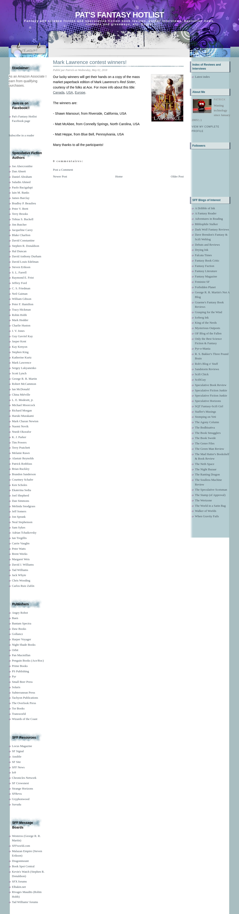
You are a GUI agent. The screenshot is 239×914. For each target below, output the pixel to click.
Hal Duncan (19, 251)
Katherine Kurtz (22, 357)
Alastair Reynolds (23, 458)
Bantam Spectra (21, 623)
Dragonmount (20, 861)
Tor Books (18, 708)
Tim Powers (19, 442)
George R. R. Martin (24, 378)
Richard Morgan (22, 410)
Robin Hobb (19, 315)
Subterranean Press (23, 692)
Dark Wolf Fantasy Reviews (212, 229)
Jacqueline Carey (22, 230)
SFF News (18, 767)
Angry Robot (20, 612)
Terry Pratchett (21, 447)
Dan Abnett (19, 171)
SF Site (16, 762)
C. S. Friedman (21, 288)
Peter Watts (19, 548)
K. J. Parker (19, 437)
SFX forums (19, 881)
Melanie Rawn (21, 453)
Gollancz (17, 634)
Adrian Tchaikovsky (24, 532)
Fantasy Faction (204, 266)
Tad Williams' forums (25, 902)
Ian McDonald (20, 389)
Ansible (16, 756)
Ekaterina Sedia (21, 490)
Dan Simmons (20, 501)
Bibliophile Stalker (206, 224)
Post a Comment (63, 169)
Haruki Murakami (23, 416)
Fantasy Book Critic (207, 260)
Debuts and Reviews (207, 244)
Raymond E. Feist (23, 277)
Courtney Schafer (22, 479)
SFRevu (17, 793)
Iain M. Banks (20, 192)
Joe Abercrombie (22, 166)
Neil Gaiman (20, 293)
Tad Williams (20, 570)
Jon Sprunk (19, 516)
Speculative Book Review (210, 385)
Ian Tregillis (19, 538)
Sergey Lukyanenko (24, 368)
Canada (58, 92)
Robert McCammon (24, 384)
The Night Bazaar (205, 469)
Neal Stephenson (22, 522)
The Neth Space (204, 464)
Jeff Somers (19, 511)
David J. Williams (23, 564)
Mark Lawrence (21, 362)
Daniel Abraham (22, 176)
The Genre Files (204, 443)
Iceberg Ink (202, 317)
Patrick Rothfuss (22, 463)
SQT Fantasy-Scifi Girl (209, 406)
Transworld (19, 714)
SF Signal (18, 751)
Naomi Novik (20, 426)
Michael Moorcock (23, 405)
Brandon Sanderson (24, 474)
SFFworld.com (21, 845)
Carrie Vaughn (20, 543)
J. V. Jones (18, 331)
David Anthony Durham (26, 256)
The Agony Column (207, 422)
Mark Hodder (20, 320)
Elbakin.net (19, 887)
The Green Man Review (209, 448)
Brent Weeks (19, 554)
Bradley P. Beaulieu (24, 203)
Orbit (15, 650)
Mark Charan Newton (25, 421)
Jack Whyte (19, 575)
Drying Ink (201, 250)
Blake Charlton (21, 235)
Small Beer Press (22, 682)
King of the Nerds (206, 322)
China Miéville (21, 394)
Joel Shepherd (20, 495)
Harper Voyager (21, 639)
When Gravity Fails (207, 516)
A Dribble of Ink (205, 208)
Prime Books (20, 666)
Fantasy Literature (206, 271)
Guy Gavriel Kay (22, 336)
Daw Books (19, 629)
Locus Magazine (22, 746)
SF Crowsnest (20, 783)
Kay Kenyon (19, 346)
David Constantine (23, 240)
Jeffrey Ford (19, 283)
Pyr (14, 676)
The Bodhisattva (205, 427)
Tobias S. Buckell (22, 219)
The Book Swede (205, 438)
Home (119, 176)
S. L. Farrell (19, 272)
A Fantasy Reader (205, 213)
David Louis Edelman (25, 261)
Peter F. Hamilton (22, 304)
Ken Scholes (19, 485)
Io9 (14, 772)
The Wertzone (203, 500)
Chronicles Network (24, 777)
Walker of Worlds (205, 511)
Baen (15, 618)
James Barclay (20, 198)
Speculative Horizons (208, 401)
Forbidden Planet (205, 287)
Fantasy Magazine (206, 276)
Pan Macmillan (21, 655)
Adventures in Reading (209, 218)
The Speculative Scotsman (211, 489)
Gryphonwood (20, 799)
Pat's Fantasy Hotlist (119, 15)
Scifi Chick (202, 374)
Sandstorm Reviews (207, 369)
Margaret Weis (21, 559)
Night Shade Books (23, 644)
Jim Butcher (19, 224)
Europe (80, 92)
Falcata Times (203, 255)
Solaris (16, 687)
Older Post (177, 176)
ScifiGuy (200, 379)
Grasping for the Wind (208, 312)
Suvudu (16, 804)
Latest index (202, 76)
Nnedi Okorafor (21, 431)
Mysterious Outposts (207, 328)
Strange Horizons (22, 788)
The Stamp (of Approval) (210, 495)
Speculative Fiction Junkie (211, 390)
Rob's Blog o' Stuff (206, 363)
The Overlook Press (24, 703)
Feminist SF (202, 281)
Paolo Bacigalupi (22, 187)
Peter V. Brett (20, 208)
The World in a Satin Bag (210, 505)
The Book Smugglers (208, 433)
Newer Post (60, 176)
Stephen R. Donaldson (25, 246)
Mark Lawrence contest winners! (90, 62)
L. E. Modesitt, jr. (22, 400)
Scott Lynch (19, 373)
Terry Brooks (20, 214)
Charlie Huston (21, 325)
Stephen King (20, 352)
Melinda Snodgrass (23, 506)
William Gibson (21, 299)
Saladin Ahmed (21, 182)
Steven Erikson (21, 267)
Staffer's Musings (205, 411)
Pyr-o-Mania (202, 348)
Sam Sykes (18, 527)
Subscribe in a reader (21, 135)
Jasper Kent (19, 341)
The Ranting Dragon (207, 474)
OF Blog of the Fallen (208, 333)
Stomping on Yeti (205, 416)
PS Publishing (20, 671)
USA (69, 92)
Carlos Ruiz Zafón (23, 586)
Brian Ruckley (20, 469)
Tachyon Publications (25, 697)
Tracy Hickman (21, 309)
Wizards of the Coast (24, 719)
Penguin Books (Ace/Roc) (28, 660)
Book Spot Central (23, 866)
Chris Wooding (21, 580)
